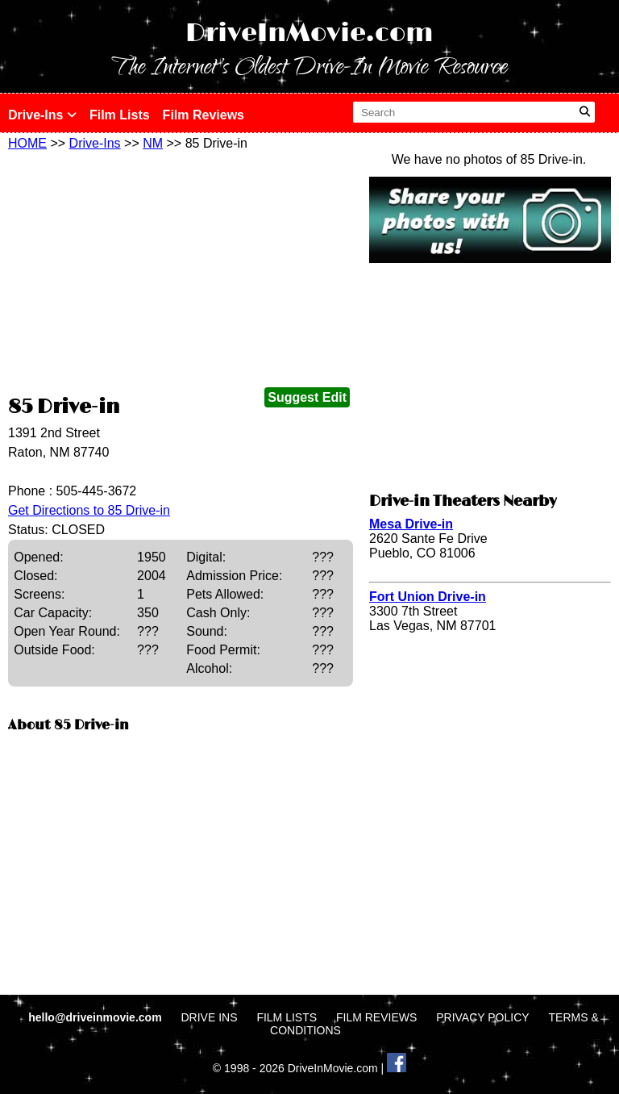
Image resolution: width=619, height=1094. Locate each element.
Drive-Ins (42, 115)
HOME (27, 143)
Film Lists (119, 115)
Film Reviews (203, 115)
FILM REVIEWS (376, 1017)
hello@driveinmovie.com (96, 1017)
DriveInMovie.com (309, 33)
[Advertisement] (180, 272)
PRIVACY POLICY (482, 1017)
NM (153, 143)
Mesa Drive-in (411, 524)
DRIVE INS (209, 1017)
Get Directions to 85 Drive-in (89, 510)
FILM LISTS (286, 1017)
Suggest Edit (307, 397)
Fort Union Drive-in (427, 596)
